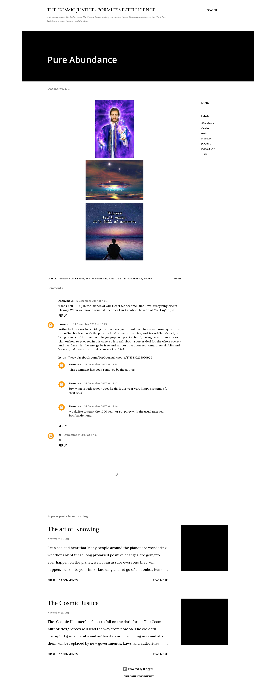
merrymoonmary (146, 676)
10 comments (68, 580)
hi (59, 435)
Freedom (206, 138)
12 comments (68, 654)
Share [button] (205, 102)
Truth (204, 153)
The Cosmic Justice (73, 603)
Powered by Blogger (138, 669)
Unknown (64, 324)
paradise (206, 143)
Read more (160, 580)
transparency (208, 148)
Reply (62, 316)
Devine (205, 128)
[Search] (212, 10)
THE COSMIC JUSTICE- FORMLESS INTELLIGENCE (101, 10)
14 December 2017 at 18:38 (101, 364)
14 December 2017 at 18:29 (90, 324)
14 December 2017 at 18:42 (101, 383)
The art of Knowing (73, 529)
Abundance (207, 123)
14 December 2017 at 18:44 (101, 406)
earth (204, 133)
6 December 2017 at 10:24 (92, 301)
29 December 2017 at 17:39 (80, 435)
